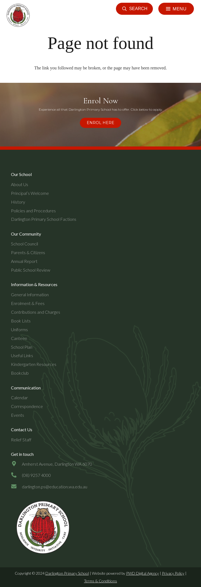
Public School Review (30, 269)
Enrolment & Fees (28, 303)
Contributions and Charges (35, 312)
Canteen (19, 338)
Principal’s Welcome (30, 193)
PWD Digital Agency (142, 573)
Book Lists (21, 320)
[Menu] (176, 9)
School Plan (21, 347)
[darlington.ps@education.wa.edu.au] (16, 487)
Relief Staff (21, 439)
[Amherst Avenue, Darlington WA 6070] (16, 464)
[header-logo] (17, 15)
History (18, 201)
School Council (24, 243)
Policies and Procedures (33, 210)
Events (17, 415)
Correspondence (27, 406)
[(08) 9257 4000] (16, 475)
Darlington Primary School (67, 573)
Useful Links (22, 355)
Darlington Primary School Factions (43, 219)
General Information (30, 294)
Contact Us (21, 429)
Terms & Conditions (100, 581)
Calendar (19, 397)
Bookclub (20, 372)
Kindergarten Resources (33, 364)
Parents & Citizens (28, 252)
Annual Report (24, 261)
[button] (134, 8)
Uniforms (19, 329)
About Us (19, 184)
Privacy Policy (173, 573)
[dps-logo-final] (41, 527)
